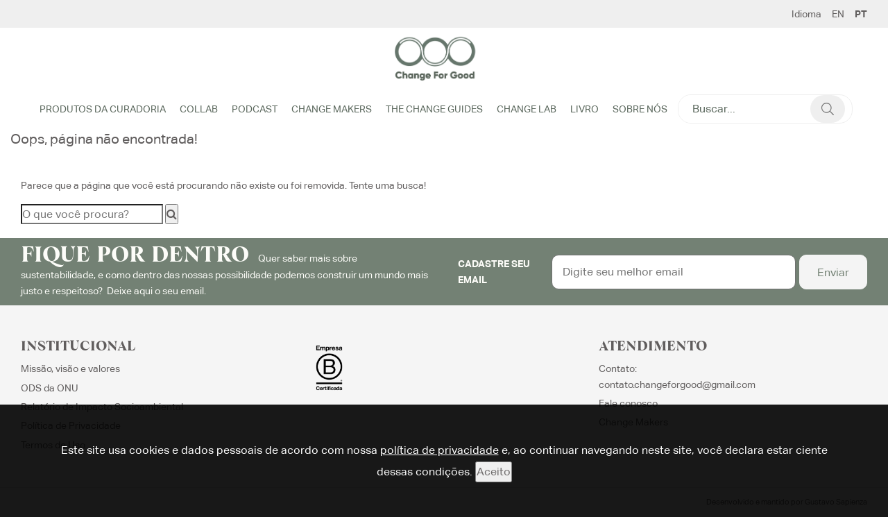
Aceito (494, 471)
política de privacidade (439, 450)
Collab (199, 109)
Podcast (255, 109)
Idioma (806, 13)
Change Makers (331, 109)
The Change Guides (434, 109)
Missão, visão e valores (70, 368)
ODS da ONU (49, 387)
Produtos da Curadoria (103, 109)
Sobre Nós (640, 109)
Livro (584, 109)
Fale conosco (628, 403)
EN (838, 13)
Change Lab (526, 109)
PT (861, 13)
